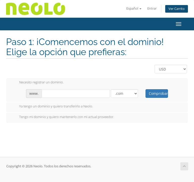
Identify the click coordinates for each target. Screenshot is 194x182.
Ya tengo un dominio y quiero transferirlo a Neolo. (52, 106)
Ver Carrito (176, 9)
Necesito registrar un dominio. (37, 82)
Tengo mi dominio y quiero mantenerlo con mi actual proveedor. (62, 117)
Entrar (152, 8)
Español (133, 8)
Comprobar (158, 93)
